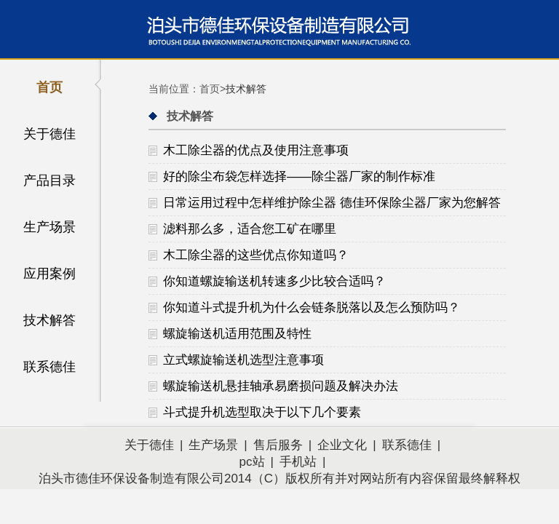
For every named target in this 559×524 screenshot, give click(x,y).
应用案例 (49, 273)
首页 (49, 87)
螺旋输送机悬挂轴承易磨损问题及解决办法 (280, 386)
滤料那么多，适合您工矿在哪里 (249, 229)
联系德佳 (49, 367)
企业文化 (342, 445)
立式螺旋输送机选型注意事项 (243, 360)
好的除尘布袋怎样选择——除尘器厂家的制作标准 (299, 176)
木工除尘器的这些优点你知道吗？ (256, 255)
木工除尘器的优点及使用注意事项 (256, 150)
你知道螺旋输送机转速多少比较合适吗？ (274, 281)
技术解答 (49, 320)
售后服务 (278, 445)
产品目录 (49, 180)
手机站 (298, 462)
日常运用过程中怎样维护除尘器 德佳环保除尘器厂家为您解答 (332, 203)
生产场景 (49, 227)
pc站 (252, 462)
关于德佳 (49, 134)
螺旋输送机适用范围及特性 (237, 334)
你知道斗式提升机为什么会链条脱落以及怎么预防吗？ (311, 307)
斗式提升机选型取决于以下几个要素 (262, 412)
